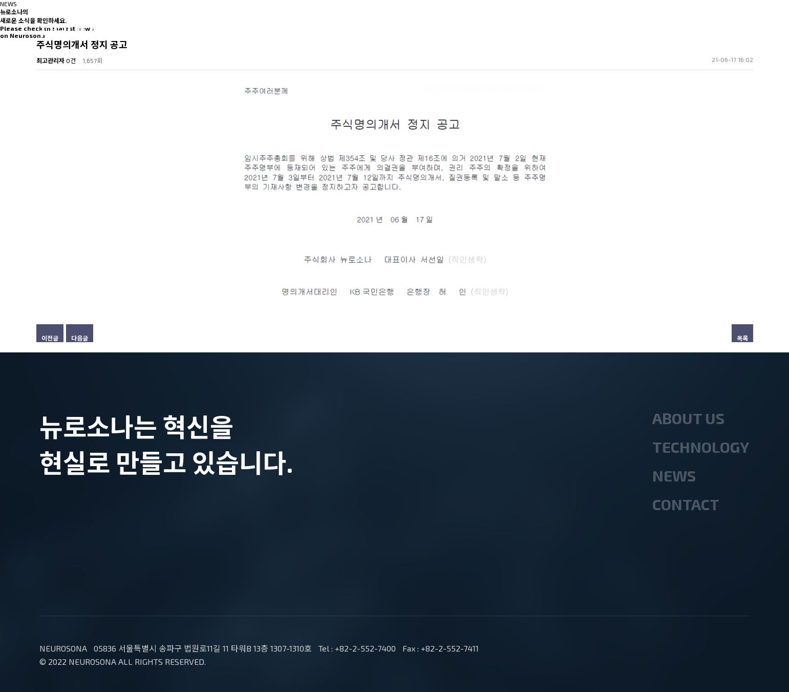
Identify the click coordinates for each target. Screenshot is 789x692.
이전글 (49, 338)
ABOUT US (267, 30)
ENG (738, 33)
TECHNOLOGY (361, 30)
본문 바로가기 (0, 0)
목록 (742, 338)
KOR (704, 33)
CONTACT (523, 30)
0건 (71, 60)
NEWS (447, 30)
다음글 (79, 338)
